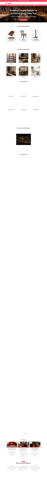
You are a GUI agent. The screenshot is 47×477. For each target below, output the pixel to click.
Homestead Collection (11, 109)
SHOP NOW (23, 19)
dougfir (24, 451)
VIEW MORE (23, 155)
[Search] (29, 3)
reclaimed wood (25, 447)
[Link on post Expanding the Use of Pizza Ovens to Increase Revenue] (12, 444)
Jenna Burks (13, 450)
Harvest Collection (11, 96)
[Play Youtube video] (23, 139)
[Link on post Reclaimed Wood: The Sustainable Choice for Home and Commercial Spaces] (23, 444)
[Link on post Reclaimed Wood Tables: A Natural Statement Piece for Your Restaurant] (35, 444)
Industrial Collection (36, 96)
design (33, 447)
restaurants (12, 447)
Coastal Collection (23, 109)
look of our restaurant (21, 468)
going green (21, 447)
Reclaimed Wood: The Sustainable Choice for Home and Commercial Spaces (23, 449)
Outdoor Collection (36, 109)
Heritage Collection (23, 96)
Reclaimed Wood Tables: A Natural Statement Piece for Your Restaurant (35, 449)
